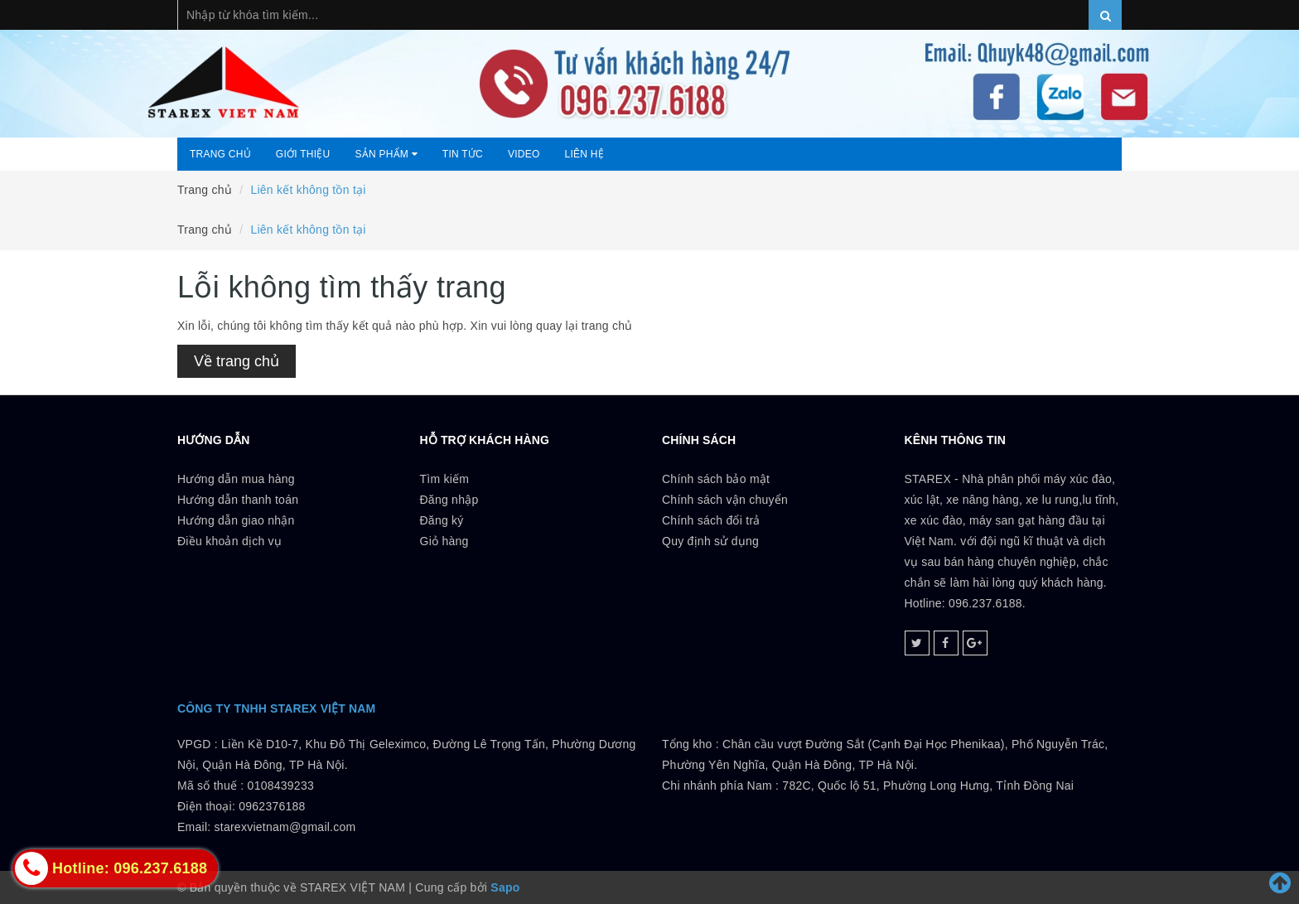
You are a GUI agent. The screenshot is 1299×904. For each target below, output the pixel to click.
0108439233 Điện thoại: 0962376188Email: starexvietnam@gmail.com (266, 806)
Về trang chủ (236, 361)
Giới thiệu (303, 154)
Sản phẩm (386, 154)
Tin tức (462, 154)
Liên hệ (584, 154)
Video (524, 154)
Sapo (504, 887)
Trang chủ (220, 154)
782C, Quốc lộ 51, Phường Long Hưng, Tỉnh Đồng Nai (928, 785)
